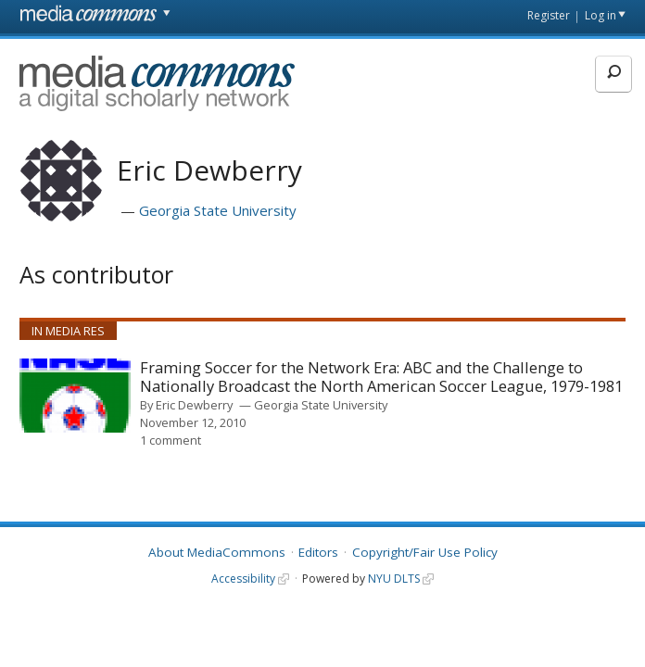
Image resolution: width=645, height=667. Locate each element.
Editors (318, 552)
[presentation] (75, 396)
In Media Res (68, 330)
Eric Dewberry (194, 404)
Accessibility (243, 578)
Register (548, 15)
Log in (600, 15)
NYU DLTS (394, 578)
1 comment (170, 440)
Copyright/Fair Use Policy (425, 552)
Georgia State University (218, 210)
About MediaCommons (216, 552)
